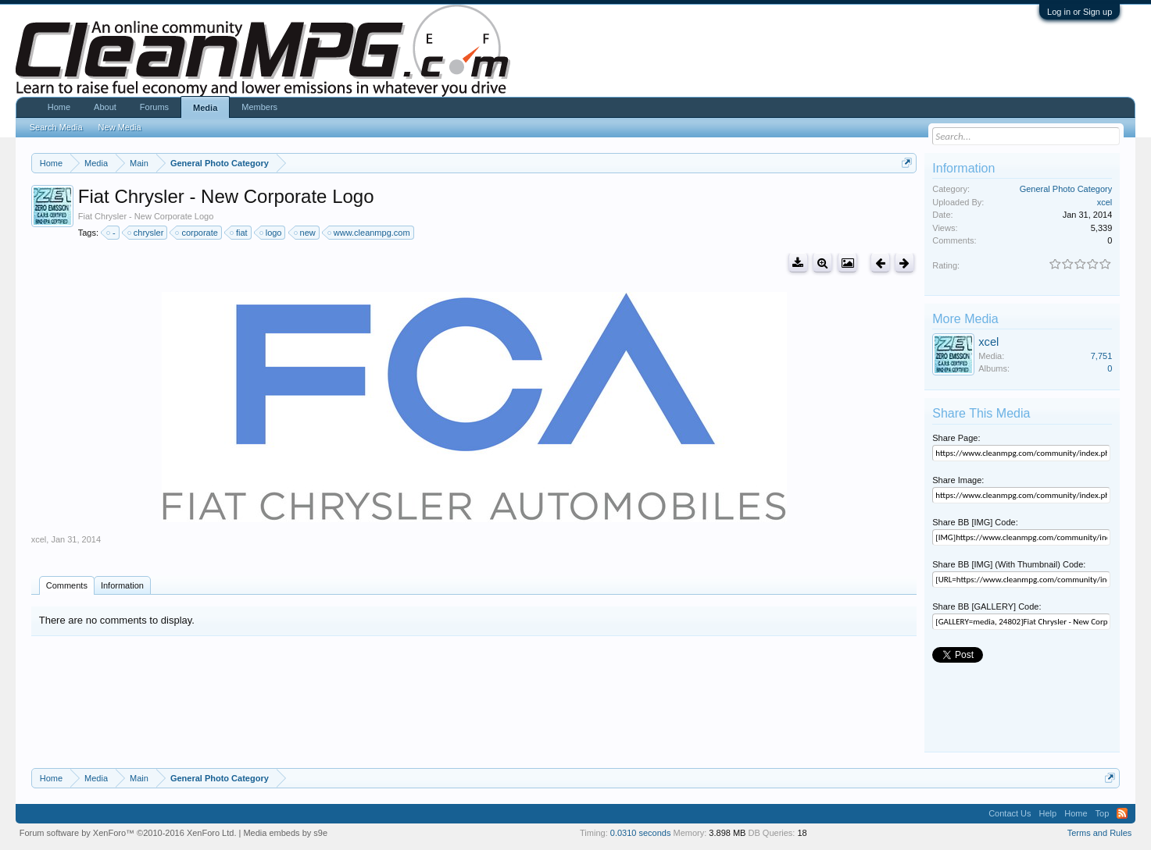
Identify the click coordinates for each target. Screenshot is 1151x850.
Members (259, 107)
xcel (39, 539)
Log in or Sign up (1079, 11)
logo (271, 233)
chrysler (146, 233)
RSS (1122, 813)
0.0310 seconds (640, 833)
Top (1103, 813)
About (105, 107)
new (305, 233)
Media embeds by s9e (285, 833)
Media (205, 107)
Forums (154, 107)
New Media (119, 127)
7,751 (1102, 356)
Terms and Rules (1099, 833)
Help (1048, 813)
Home (59, 107)
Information (122, 585)
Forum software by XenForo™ (128, 833)
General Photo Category (1066, 189)
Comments (67, 585)
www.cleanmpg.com (369, 233)
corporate (197, 233)
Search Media (56, 127)
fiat (239, 233)
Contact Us (1009, 813)
